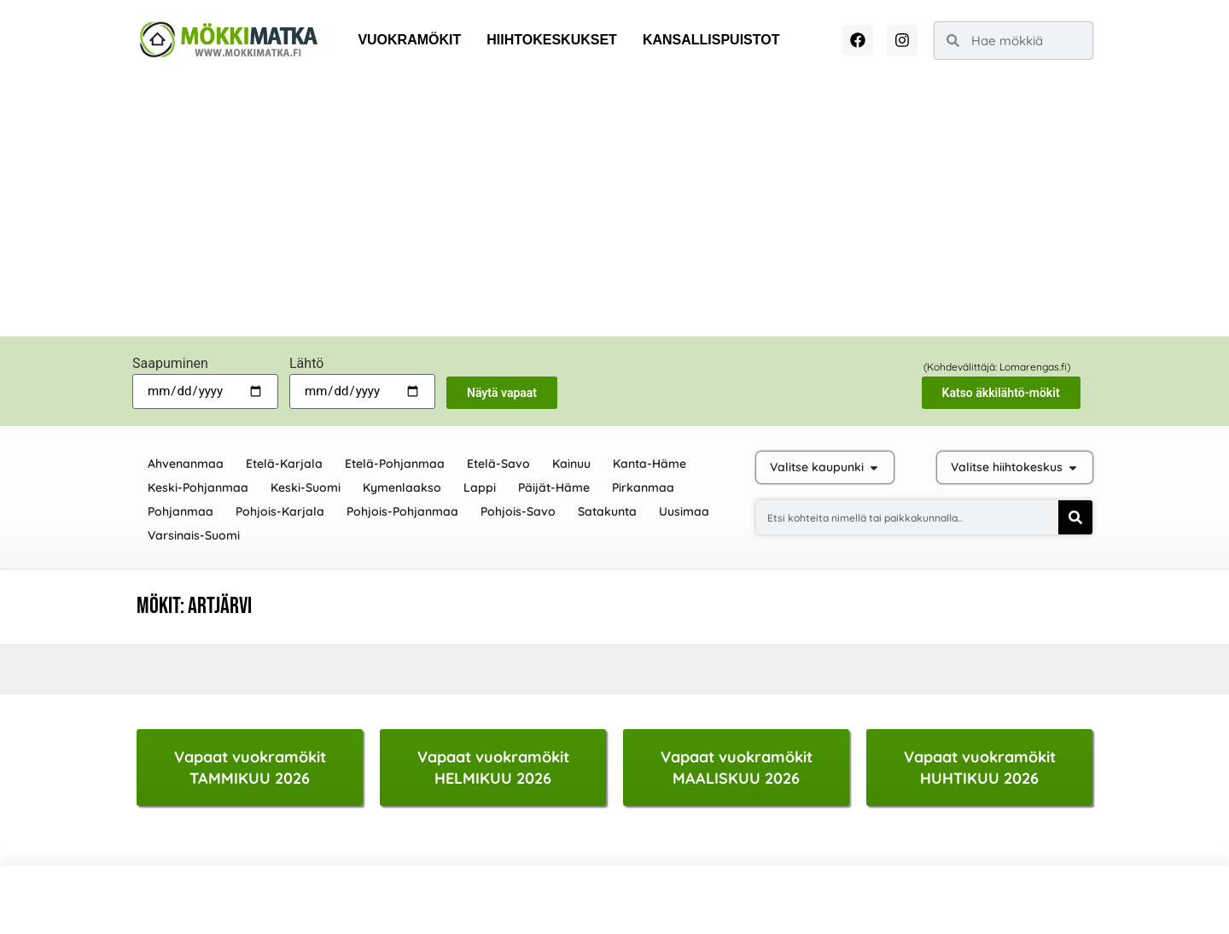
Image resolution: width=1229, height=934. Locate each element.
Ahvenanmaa (186, 463)
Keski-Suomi (306, 487)
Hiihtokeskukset (551, 39)
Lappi (479, 487)
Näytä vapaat (502, 393)
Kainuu (571, 463)
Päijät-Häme (554, 487)
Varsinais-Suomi (194, 535)
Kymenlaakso (402, 487)
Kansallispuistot (711, 39)
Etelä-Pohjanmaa (395, 463)
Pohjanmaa (180, 511)
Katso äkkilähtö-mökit (1001, 393)
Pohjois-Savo (518, 511)
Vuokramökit (409, 39)
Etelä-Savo (498, 463)
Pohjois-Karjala (280, 511)
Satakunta (607, 511)
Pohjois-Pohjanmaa (402, 511)
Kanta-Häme (649, 463)
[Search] (1075, 517)
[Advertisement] (614, 208)
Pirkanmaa (643, 487)
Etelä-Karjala (284, 463)
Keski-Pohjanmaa (198, 487)
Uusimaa (684, 511)
